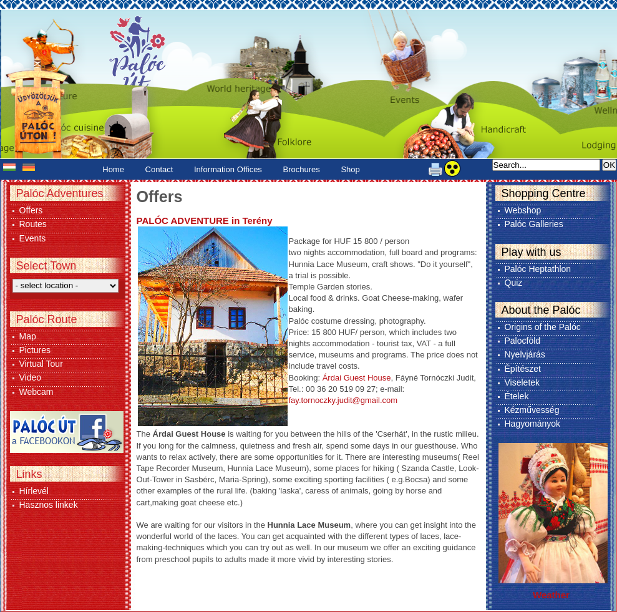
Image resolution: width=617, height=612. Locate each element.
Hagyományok (533, 424)
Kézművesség (532, 410)
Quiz (514, 283)
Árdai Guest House (357, 377)
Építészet (523, 369)
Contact (159, 169)
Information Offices (228, 169)
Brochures (301, 169)
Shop (350, 169)
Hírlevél (34, 491)
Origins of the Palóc (543, 327)
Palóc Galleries (534, 224)
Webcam (36, 392)
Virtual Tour (41, 364)
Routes (33, 224)
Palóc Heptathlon (538, 269)
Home (113, 169)
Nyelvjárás (525, 354)
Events (32, 238)
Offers (31, 210)
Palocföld (523, 341)
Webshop (523, 210)
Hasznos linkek (48, 505)
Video (30, 377)
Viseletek (522, 382)
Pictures (35, 350)
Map (27, 336)
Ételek (517, 396)
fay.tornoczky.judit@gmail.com (343, 400)
